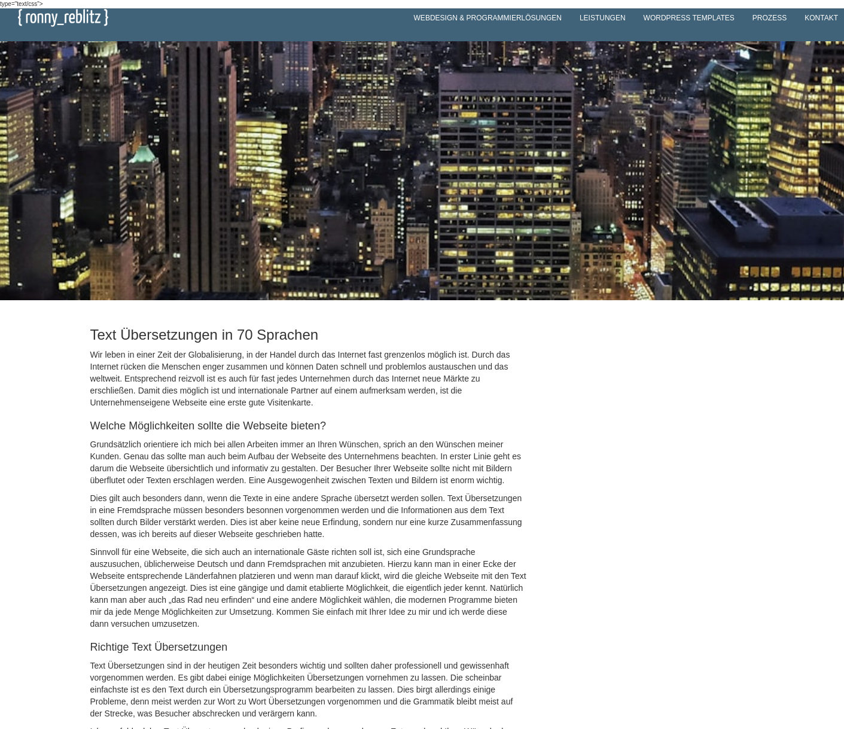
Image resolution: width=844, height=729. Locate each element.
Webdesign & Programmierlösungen (488, 18)
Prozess (769, 18)
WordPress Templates (689, 18)
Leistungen (603, 18)
